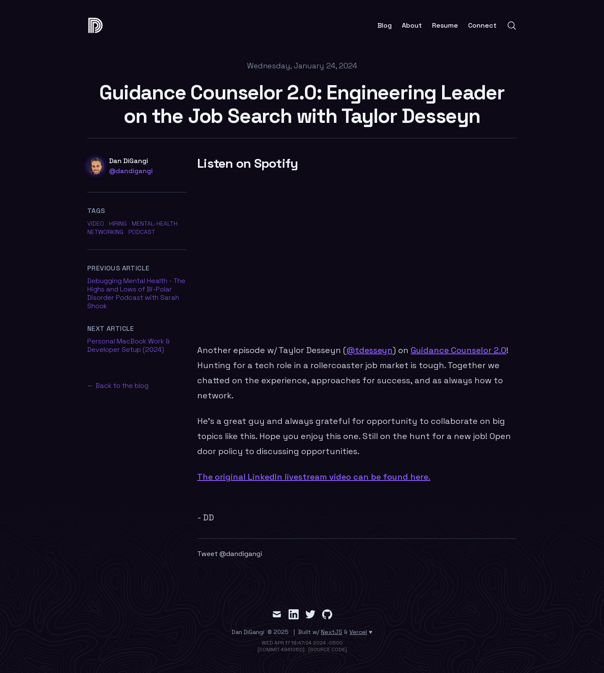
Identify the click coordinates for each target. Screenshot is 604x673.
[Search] (512, 26)
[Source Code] (327, 649)
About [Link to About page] (412, 25)
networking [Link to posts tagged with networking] (105, 232)
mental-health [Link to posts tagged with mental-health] (154, 223)
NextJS (331, 632)
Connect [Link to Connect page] (482, 25)
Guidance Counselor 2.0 (458, 350)
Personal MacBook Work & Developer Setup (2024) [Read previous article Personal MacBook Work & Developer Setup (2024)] (128, 345)
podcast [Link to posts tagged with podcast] (141, 232)
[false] (98, 25)
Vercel (358, 632)
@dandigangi (131, 170)
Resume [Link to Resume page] (445, 25)
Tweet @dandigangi (229, 553)
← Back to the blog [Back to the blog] (117, 385)
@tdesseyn (369, 350)
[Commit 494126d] (281, 649)
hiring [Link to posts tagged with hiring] (118, 223)
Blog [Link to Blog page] (385, 25)
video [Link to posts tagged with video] (95, 223)
